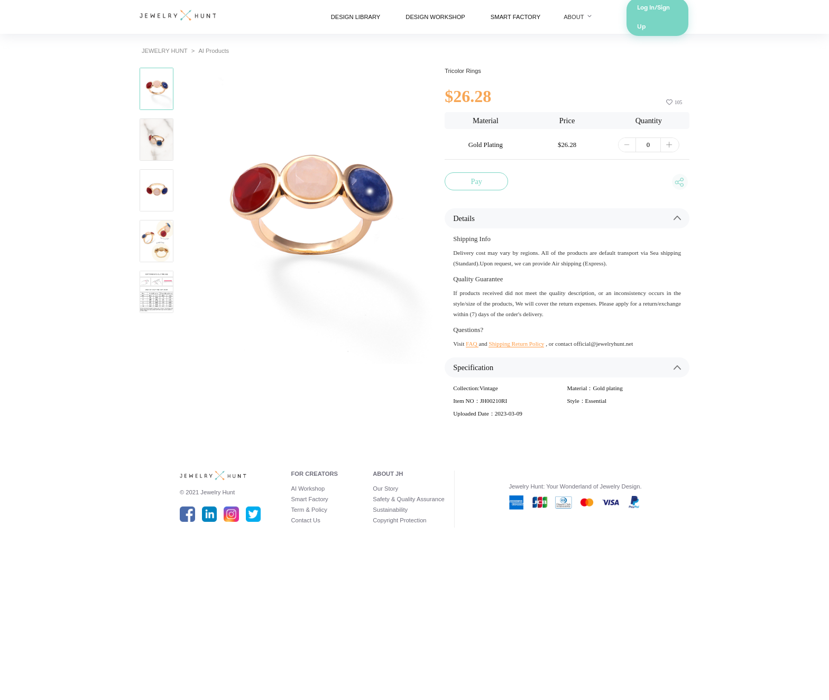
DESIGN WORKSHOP (440, 21)
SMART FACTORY (540, 21)
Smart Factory (283, 626)
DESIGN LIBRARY (340, 21)
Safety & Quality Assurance (408, 626)
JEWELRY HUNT (102, 63)
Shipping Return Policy (542, 430)
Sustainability (385, 639)
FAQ (486, 430)
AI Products (163, 63)
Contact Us (278, 653)
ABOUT (619, 21)
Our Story (378, 612)
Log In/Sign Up (717, 21)
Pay (492, 227)
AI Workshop (281, 612)
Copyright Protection (396, 653)
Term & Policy (283, 639)
